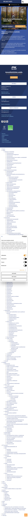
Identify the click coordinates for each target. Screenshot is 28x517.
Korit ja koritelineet (10, 404)
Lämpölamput (9, 353)
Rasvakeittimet (9, 299)
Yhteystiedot (4, 504)
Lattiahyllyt (9, 450)
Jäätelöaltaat (9, 223)
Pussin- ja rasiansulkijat (11, 358)
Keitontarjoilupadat (10, 337)
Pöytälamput (9, 405)
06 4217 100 (3, 100)
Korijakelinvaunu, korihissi (14, 323)
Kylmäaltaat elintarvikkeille (12, 227)
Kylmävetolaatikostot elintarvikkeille (14, 233)
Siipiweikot (6, 494)
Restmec (6, 485)
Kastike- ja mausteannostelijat (12, 366)
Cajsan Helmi (7, 495)
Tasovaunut (9, 480)
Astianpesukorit (10, 156)
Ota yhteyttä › (20, 26)
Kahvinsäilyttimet (12, 198)
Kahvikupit (13, 398)
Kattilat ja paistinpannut (9, 408)
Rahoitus (4, 490)
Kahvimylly (11, 196)
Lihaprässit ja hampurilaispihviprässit (14, 163)
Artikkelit (4, 505)
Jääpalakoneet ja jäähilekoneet (13, 188)
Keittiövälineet (7, 363)
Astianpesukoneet (10, 153)
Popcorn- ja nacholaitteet (11, 359)
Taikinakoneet (9, 165)
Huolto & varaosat (14, 107)
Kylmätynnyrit (9, 231)
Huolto (3, 501)
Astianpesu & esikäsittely (9, 151)
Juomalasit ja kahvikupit (13, 396)
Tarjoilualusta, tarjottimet (11, 412)
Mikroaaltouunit (10, 283)
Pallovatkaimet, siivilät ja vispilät (13, 375)
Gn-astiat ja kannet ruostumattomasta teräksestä (16, 415)
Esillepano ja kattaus (8, 387)
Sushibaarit (11, 334)
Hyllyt (5, 448)
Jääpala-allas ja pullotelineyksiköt (13, 186)
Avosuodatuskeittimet (13, 192)
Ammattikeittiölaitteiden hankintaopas (11, 512)
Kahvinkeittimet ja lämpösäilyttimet (13, 191)
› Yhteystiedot (4, 139)
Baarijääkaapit (9, 172)
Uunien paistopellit (10, 386)
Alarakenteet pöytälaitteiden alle (10, 446)
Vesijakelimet (11, 320)
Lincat (5, 484)
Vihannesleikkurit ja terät (11, 167)
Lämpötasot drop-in (12, 318)
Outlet (3, 481)
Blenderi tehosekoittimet (11, 184)
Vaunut (5, 473)
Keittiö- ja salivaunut (11, 390)
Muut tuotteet (4, 487)
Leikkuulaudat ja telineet (11, 369)
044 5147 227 (6, 110)
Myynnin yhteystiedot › (5, 104)
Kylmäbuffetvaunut (12, 324)
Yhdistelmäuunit (10, 309)
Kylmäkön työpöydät (11, 230)
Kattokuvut (9, 456)
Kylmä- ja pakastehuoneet (12, 226)
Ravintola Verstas (7, 498)
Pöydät (5, 463)
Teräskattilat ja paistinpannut (12, 410)
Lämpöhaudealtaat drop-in (14, 317)
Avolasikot (11, 339)
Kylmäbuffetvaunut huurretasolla (15, 325)
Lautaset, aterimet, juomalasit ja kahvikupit (15, 393)
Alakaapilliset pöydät (11, 464)
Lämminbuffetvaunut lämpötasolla (15, 330)
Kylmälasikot (11, 341)
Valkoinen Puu (7, 499)
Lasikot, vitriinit (9, 338)
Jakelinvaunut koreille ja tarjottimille (14, 477)
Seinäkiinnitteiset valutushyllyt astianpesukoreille (16, 453)
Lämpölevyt (11, 200)
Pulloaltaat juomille (12, 181)
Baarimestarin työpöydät (13, 177)
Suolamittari (9, 379)
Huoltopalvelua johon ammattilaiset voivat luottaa (14, 507)
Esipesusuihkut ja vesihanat (12, 160)
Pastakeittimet (9, 293)
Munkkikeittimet (10, 285)
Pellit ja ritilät (6, 384)
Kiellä (14, 279)
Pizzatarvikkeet (7, 432)
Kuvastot (4, 514)
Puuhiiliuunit (9, 297)
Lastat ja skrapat (10, 368)
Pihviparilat (9, 295)
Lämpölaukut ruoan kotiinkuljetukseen (14, 441)
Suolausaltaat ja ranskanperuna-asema (14, 303)
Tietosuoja (4, 515)
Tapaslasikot (13, 351)
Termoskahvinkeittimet (13, 206)
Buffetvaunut (9, 321)
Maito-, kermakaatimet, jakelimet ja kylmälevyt (16, 210)
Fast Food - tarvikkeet (11, 438)
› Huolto (2, 136)
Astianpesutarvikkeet (11, 158)
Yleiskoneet (9, 168)
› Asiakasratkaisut (4, 135)
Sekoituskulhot (9, 377)
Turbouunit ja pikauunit (11, 306)
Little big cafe (7, 497)
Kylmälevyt (9, 391)
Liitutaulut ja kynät (10, 443)
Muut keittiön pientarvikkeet (12, 373)
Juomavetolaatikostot (13, 178)
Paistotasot (9, 292)
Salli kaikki (14, 273)
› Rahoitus (3, 133)
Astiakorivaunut (10, 474)
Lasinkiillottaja (9, 209)
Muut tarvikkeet (7, 433)
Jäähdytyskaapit (10, 220)
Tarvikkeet (4, 362)
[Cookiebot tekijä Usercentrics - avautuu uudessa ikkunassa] (22, 236)
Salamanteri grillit (10, 300)
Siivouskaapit (9, 462)
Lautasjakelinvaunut (13, 327)
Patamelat (9, 376)
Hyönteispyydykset (10, 439)
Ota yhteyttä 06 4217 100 (14, 4)
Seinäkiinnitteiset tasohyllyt (12, 452)
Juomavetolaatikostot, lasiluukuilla (15, 179)
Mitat (8, 372)
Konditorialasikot (14, 342)
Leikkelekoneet (9, 161)
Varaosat (4, 483)
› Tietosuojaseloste (5, 140)
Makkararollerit (9, 282)
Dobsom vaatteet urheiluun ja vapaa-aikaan (12, 488)
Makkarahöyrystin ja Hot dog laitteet (14, 356)
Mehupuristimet (10, 212)
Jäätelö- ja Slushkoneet (11, 222)
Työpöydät (9, 470)
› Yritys (2, 137)
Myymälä (14, 83)
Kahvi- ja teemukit (14, 397)
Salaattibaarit (11, 332)
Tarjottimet (6, 411)
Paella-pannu (9, 288)
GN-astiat (6, 414)
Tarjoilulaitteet (7, 310)
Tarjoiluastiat (9, 428)
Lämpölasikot (11, 352)
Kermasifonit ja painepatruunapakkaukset (15, 436)
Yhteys (14, 97)
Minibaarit (9, 213)
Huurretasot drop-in (12, 314)
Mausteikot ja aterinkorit (11, 401)
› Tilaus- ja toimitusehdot (6, 142)
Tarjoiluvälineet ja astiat (9, 426)
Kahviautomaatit (12, 195)
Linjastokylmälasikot (15, 344)
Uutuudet (6, 360)
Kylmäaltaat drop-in (12, 316)
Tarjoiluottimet (9, 429)
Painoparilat (9, 289)
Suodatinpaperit (12, 203)
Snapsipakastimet (10, 215)
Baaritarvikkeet (9, 182)
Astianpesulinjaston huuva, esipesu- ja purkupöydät (17, 157)
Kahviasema (11, 193)
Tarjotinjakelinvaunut (13, 335)
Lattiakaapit (9, 459)
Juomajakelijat (9, 389)
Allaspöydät (9, 466)
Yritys (3, 502)
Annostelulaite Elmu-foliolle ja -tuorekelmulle (15, 435)
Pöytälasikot (13, 345)
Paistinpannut (9, 290)
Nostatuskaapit (10, 286)
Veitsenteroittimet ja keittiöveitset (13, 383)
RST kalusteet (5, 445)
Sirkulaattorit (9, 302)
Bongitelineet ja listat (11, 365)
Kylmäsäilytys (7, 217)
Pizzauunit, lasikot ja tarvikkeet (13, 296)
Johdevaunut (9, 478)
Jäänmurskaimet (10, 185)
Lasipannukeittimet (12, 199)
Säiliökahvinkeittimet (13, 205)
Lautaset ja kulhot (12, 400)
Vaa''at (8, 382)
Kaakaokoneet (9, 189)
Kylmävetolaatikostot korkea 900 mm (16, 234)
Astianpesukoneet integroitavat (13, 154)
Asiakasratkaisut (5, 491)
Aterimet (10, 394)
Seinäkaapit (9, 460)
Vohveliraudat (9, 307)
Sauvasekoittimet (10, 164)
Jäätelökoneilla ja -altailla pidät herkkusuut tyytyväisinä (15, 508)
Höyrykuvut (6, 455)
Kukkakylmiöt (9, 224)
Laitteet (3, 150)
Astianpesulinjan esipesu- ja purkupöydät (15, 467)
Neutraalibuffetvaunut (13, 331)
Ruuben (5, 492)
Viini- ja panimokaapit (11, 216)
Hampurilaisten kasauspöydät (12, 219)
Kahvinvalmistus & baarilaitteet (10, 170)
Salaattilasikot (14, 349)
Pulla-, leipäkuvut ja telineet (12, 403)
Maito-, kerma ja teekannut (12, 407)
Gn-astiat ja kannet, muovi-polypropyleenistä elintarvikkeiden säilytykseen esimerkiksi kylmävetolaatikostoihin (15, 421)
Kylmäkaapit (9, 229)
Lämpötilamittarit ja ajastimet (12, 370)
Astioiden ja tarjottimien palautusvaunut (14, 476)
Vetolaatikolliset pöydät (11, 471)
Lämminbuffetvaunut (13, 328)
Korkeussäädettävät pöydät (12, 469)
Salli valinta (14, 276)
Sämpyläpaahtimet (10, 304)
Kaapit (5, 457)
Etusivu (3, 149)
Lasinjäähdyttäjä (10, 208)
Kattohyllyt (9, 449)
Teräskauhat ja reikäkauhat (12, 380)
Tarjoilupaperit (9, 431)
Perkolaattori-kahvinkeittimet (14, 202)
